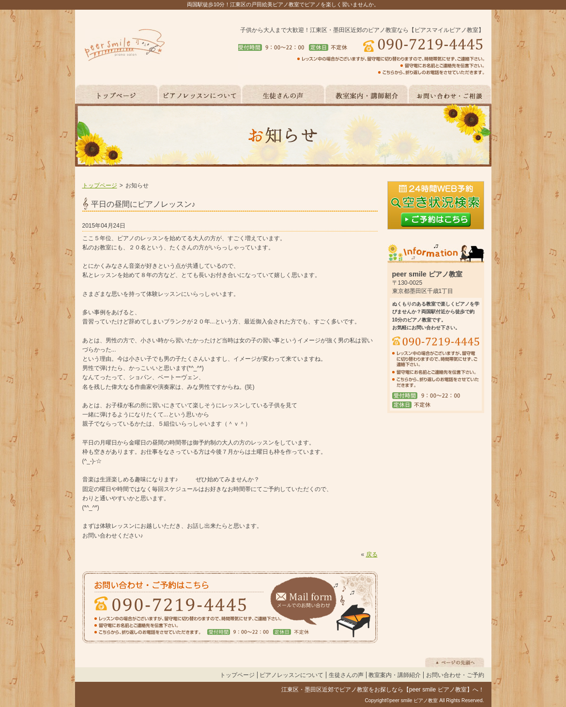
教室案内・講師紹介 (394, 675)
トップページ (99, 185)
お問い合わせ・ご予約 (455, 675)
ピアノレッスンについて (291, 675)
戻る (372, 554)
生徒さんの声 (346, 675)
